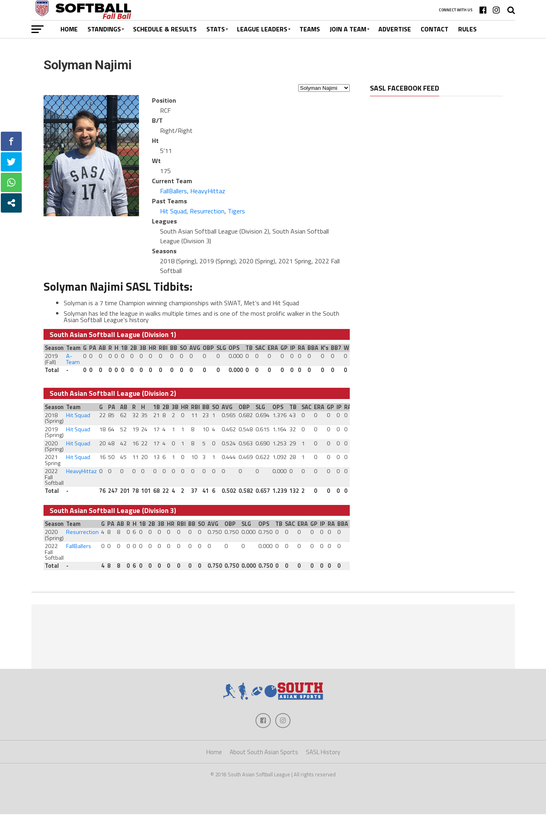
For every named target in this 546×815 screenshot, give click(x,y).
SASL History (323, 753)
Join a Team (348, 29)
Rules (467, 29)
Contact (434, 29)
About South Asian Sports (264, 753)
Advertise (394, 29)
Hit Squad (173, 211)
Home (69, 29)
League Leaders (262, 29)
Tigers (236, 211)
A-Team (73, 359)
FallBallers (173, 191)
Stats (215, 29)
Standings (104, 29)
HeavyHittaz (207, 191)
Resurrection (207, 211)
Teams (309, 29)
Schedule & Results (165, 29)
